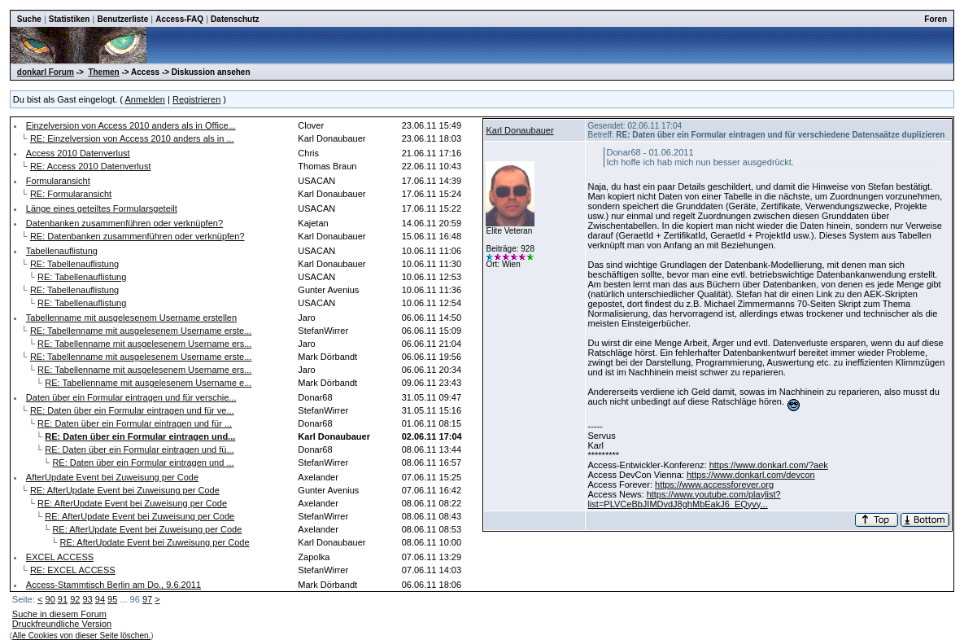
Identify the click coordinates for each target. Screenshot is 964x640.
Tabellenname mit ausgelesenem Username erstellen (131, 317)
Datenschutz (235, 19)
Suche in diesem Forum (59, 614)
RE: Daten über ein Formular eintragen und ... (142, 462)
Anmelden (144, 99)
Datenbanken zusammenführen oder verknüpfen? (124, 223)
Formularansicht (58, 181)
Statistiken (69, 19)
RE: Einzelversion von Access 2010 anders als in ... (132, 138)
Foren (935, 19)
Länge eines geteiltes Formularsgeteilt (101, 208)
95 (112, 599)
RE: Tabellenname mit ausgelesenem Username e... (148, 383)
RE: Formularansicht (70, 194)
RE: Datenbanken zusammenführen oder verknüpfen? (137, 236)
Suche (29, 19)
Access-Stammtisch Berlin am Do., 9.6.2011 (113, 585)
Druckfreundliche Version (61, 624)
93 (87, 599)
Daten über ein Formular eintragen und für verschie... (131, 397)
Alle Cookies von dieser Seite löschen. (81, 635)
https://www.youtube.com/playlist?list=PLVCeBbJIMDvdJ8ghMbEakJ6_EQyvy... (683, 499)
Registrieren (196, 99)
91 (63, 599)
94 (100, 599)
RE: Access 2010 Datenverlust (90, 166)
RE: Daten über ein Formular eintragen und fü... (139, 449)
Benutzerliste (122, 19)
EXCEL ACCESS (60, 557)
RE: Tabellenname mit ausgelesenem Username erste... (141, 330)
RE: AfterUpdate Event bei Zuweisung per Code (125, 490)
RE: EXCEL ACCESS (73, 570)
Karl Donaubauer (519, 130)
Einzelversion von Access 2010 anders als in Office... (131, 125)
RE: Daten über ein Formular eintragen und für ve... (132, 410)
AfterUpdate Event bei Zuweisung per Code (112, 477)
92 (75, 599)
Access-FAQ (179, 19)
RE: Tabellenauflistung (74, 264)
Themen (103, 72)
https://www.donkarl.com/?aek (768, 465)
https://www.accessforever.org (714, 484)
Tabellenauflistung (62, 251)
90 (50, 599)
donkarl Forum (45, 72)
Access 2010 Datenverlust (78, 153)
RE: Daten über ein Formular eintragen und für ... (134, 423)
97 (147, 599)
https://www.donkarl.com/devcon (751, 475)
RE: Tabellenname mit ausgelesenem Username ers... (144, 343)
